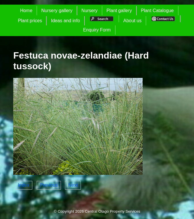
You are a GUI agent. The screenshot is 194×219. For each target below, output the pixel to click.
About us (132, 20)
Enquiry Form (97, 29)
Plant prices (30, 20)
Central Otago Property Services (112, 211)
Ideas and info (65, 20)
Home (26, 10)
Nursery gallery (56, 10)
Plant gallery (119, 10)
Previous (49, 185)
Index (23, 185)
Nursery (89, 10)
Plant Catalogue (157, 10)
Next (73, 185)
